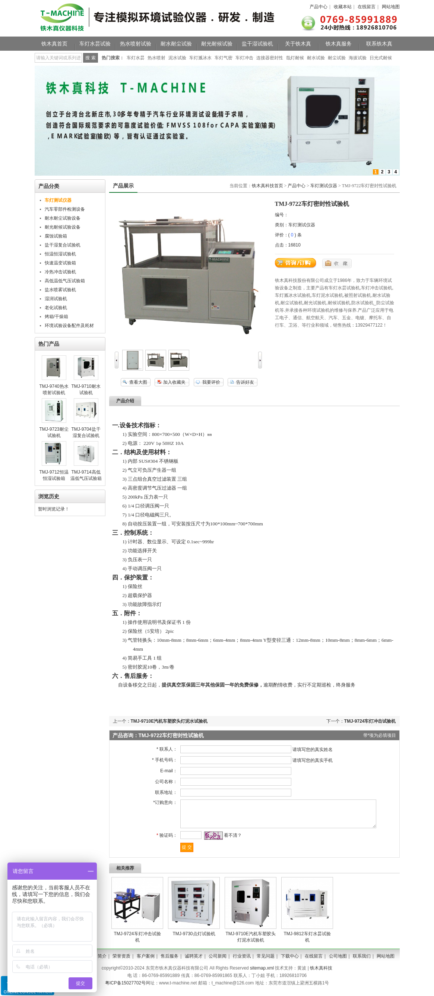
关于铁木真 (298, 44)
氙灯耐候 (295, 57)
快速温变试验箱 (60, 263)
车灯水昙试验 (95, 44)
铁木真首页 (54, 44)
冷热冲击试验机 (60, 271)
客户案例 (146, 961)
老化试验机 (56, 307)
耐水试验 (316, 57)
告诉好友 (245, 382)
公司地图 (338, 961)
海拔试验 (358, 57)
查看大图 (138, 382)
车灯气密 (223, 57)
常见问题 (266, 961)
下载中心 (290, 961)
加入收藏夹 (174, 382)
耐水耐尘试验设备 (62, 218)
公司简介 (98, 961)
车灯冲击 (244, 57)
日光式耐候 (381, 57)
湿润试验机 (56, 298)
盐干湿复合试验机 (62, 245)
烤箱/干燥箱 (56, 316)
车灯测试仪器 (323, 185)
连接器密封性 (269, 57)
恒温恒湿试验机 (60, 254)
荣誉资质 (121, 961)
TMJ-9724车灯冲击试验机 (370, 721)
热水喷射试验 (135, 44)
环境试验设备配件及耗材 (69, 325)
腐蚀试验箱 (56, 236)
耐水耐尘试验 (176, 44)
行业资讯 (242, 961)
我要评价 (211, 382)
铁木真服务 (339, 44)
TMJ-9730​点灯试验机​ (193, 939)
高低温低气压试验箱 (65, 280)
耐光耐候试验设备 (62, 227)
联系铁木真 (379, 44)
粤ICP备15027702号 (125, 988)
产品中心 (318, 6)
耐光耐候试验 (216, 44)
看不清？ (230, 840)
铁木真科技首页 (267, 185)
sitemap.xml (262, 973)
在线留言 (367, 6)
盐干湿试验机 (257, 44)
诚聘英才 (194, 961)
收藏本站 (343, 6)
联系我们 (362, 961)
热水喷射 (156, 57)
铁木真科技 (321, 973)
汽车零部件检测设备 (65, 209)
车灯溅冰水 (200, 57)
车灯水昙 (136, 57)
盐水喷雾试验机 (60, 289)
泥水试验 (177, 57)
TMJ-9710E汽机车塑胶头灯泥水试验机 (169, 721)
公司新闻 (217, 961)
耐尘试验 (337, 57)
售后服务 (169, 961)
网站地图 (391, 6)
